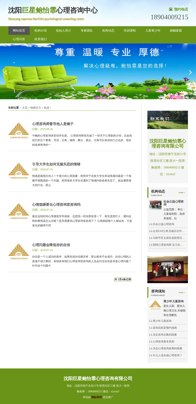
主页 (25, 107)
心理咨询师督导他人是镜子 (53, 124)
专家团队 (87, 30)
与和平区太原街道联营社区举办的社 (174, 238)
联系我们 (40, 39)
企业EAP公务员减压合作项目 (170, 231)
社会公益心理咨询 (163, 224)
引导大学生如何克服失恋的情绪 (56, 164)
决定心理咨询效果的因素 (167, 348)
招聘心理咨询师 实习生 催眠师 (171, 244)
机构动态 (108, 30)
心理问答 (19, 39)
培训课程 (130, 30)
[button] (5, 71)
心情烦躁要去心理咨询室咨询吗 (56, 204)
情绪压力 (35, 107)
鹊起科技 (97, 397)
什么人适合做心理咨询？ (167, 355)
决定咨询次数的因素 (165, 334)
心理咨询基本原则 (163, 341)
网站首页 (19, 30)
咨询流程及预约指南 (165, 327)
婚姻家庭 (176, 30)
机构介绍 (40, 30)
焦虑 (46, 107)
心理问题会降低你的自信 (51, 245)
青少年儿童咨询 (162, 320)
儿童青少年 (153, 30)
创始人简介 (63, 30)
